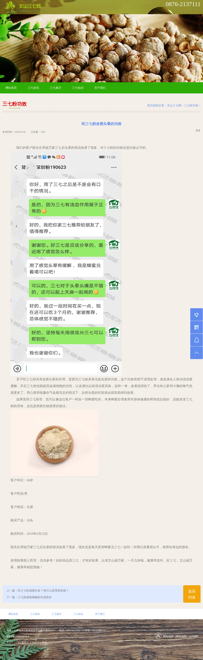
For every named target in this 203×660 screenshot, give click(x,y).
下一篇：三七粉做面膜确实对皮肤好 (29, 597)
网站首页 (11, 87)
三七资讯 (42, 642)
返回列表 (192, 594)
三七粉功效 (191, 105)
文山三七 (11, 642)
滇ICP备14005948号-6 (17, 636)
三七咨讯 (33, 87)
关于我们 (100, 87)
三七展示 (55, 87)
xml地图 (193, 636)
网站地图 (181, 636)
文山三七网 (174, 105)
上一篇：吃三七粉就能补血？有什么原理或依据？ (37, 590)
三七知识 (78, 87)
